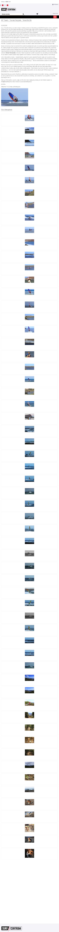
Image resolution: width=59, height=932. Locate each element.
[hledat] (23, 14)
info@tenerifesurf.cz (6, 81)
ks (55, 13)
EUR (10, 1)
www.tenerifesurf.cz (26, 81)
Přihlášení (55, 4)
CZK (7, 1)
